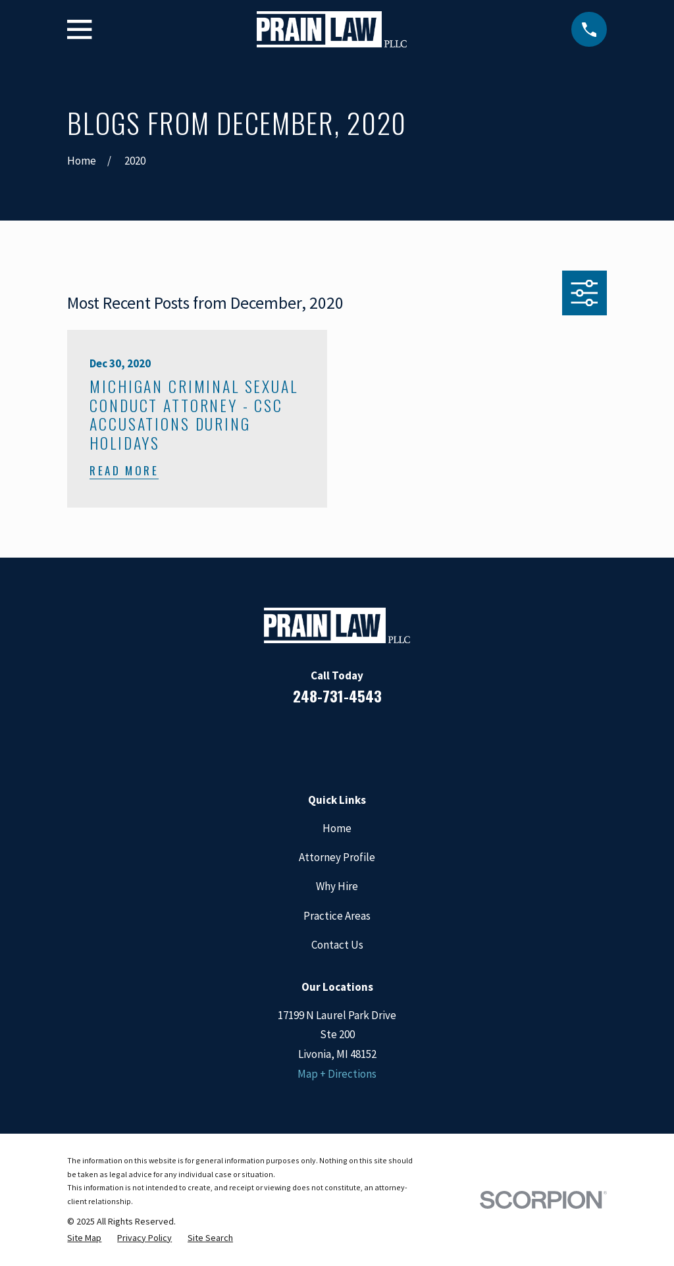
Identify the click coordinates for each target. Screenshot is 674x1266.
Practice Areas (337, 916)
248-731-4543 (337, 696)
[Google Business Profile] (355, 741)
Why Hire (337, 886)
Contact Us (337, 944)
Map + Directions (337, 1074)
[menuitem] (84, 1238)
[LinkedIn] (319, 741)
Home (337, 828)
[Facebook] (284, 741)
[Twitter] (390, 741)
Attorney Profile (337, 857)
